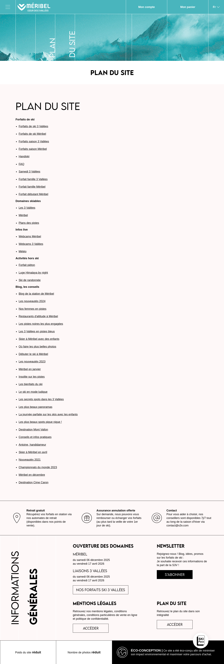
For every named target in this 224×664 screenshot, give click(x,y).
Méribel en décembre (32, 474)
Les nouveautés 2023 (32, 361)
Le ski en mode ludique (33, 391)
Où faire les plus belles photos (37, 346)
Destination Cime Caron (33, 482)
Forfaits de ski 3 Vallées (33, 126)
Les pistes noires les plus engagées (41, 323)
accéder (91, 628)
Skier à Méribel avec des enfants (39, 339)
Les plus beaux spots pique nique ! (40, 421)
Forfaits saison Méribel (33, 149)
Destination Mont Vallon (33, 429)
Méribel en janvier (30, 369)
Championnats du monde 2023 (38, 467)
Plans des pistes (29, 222)
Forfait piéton (27, 265)
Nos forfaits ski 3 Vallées (100, 590)
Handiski (24, 156)
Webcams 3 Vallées (31, 244)
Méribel (23, 215)
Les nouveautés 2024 (32, 301)
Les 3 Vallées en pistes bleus (37, 331)
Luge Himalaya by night (33, 272)
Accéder (175, 624)
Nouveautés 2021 (30, 459)
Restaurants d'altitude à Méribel (38, 316)
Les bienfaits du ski (30, 384)
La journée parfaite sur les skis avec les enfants (48, 414)
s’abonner (175, 574)
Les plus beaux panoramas (35, 407)
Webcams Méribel (30, 236)
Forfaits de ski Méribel (32, 133)
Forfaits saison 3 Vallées (34, 141)
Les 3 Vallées (27, 207)
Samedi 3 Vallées (29, 171)
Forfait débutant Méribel (33, 194)
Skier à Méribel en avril (33, 452)
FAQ (21, 164)
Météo (22, 251)
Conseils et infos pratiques (35, 437)
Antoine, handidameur (32, 444)
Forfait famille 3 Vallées (33, 179)
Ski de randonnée (30, 280)
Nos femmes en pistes (32, 308)
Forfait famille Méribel (32, 186)
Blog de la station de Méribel (36, 293)
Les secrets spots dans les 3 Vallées (41, 399)
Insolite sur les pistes (32, 376)
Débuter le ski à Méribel (33, 354)
